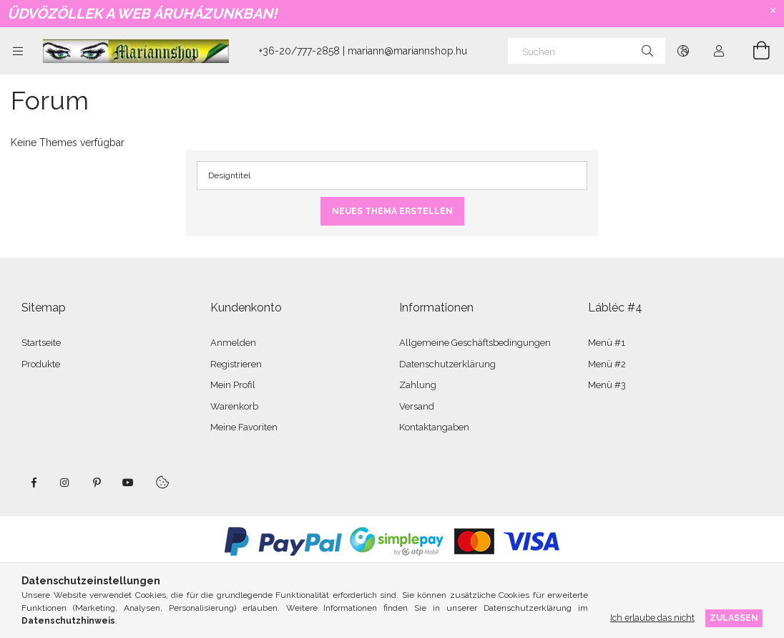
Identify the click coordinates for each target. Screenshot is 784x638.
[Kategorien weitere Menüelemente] (18, 51)
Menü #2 (607, 364)
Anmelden (233, 342)
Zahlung (417, 385)
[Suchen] (586, 51)
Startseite (41, 342)
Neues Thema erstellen (392, 211)
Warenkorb (234, 406)
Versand (416, 406)
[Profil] (719, 51)
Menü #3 (607, 385)
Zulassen (734, 617)
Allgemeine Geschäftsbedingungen (475, 342)
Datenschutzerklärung (447, 364)
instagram (65, 482)
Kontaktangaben (434, 427)
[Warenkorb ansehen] (753, 51)
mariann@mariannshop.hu (407, 51)
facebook (33, 482)
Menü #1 (606, 342)
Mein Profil (232, 385)
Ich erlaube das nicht (652, 617)
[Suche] (647, 51)
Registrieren (236, 364)
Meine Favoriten (244, 427)
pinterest (96, 482)
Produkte (40, 364)
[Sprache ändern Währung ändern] (683, 51)
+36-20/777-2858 (299, 51)
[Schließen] (773, 10)
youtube (128, 482)
